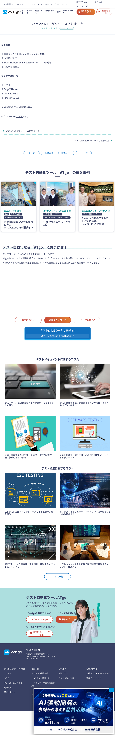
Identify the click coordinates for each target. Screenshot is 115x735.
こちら (19, 119)
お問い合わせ (104, 13)
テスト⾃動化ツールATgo (14, 686)
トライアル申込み (86, 322)
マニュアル (81, 6)
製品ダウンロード (83, 2)
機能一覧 (35, 686)
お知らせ (49, 155)
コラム (7, 695)
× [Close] (111, 690)
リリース (39, 4)
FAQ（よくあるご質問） (14, 700)
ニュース (29, 4)
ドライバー (99, 2)
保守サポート (9, 709)
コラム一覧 (57, 580)
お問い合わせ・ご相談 (43, 650)
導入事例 (62, 686)
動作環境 (7, 704)
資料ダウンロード (86, 13)
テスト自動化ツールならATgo (12, 4)
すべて (31, 155)
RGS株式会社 (33, 667)
